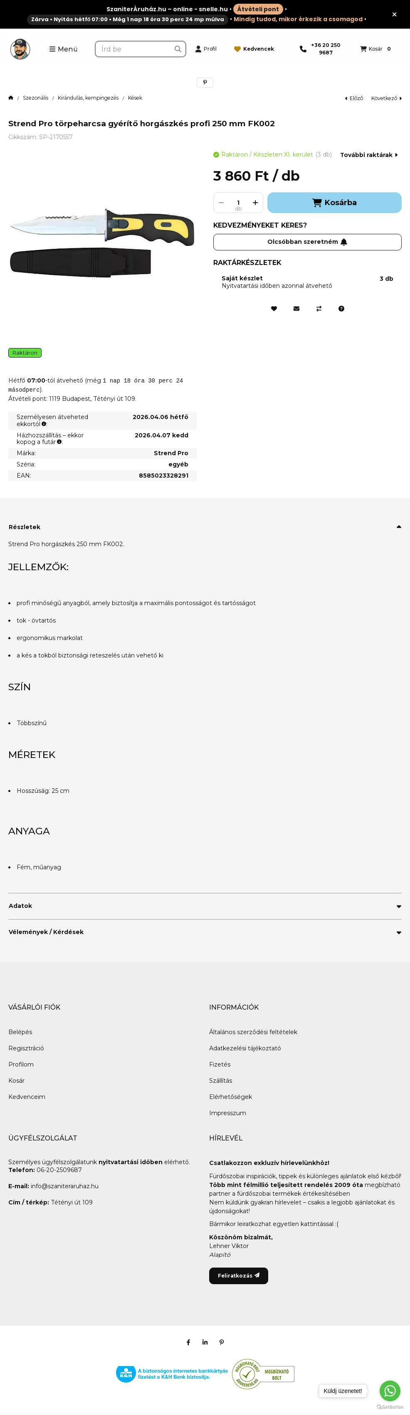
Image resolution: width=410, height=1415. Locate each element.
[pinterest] (205, 83)
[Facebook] (188, 1342)
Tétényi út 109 (72, 1202)
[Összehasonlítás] (319, 309)
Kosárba (334, 203)
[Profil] (206, 49)
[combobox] (140, 49)
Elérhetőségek (230, 1097)
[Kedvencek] (254, 49)
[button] (63, 49)
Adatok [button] (20, 906)
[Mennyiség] (238, 203)
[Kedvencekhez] (274, 309)
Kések (135, 98)
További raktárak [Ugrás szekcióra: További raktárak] (369, 155)
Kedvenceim (26, 1097)
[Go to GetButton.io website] (390, 1406)
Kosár (16, 1080)
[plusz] (255, 203)
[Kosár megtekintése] (376, 49)
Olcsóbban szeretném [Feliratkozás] (307, 241)
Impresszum (227, 1113)
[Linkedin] (205, 1342)
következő (386, 98)
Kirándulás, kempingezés (88, 98)
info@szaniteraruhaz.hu (65, 1186)
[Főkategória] (10, 98)
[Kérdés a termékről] (341, 309)
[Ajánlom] (296, 309)
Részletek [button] (24, 527)
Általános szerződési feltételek (253, 1032)
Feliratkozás (238, 1276)
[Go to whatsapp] (390, 1391)
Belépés (20, 1032)
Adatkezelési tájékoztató (245, 1048)
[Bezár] (394, 14)
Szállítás (220, 1080)
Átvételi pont (258, 9)
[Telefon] (321, 49)
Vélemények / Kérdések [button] (46, 932)
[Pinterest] (221, 1342)
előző (354, 98)
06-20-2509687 (59, 1170)
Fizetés (219, 1064)
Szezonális (35, 98)
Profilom (21, 1064)
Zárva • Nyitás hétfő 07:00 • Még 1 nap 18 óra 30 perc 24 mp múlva (128, 19)
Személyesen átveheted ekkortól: (52, 420)
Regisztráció (26, 1048)
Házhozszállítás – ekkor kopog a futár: (50, 439)
